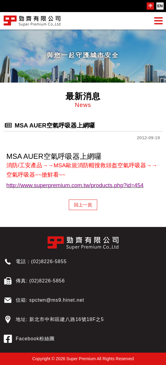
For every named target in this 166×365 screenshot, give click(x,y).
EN (160, 6)
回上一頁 (83, 204)
